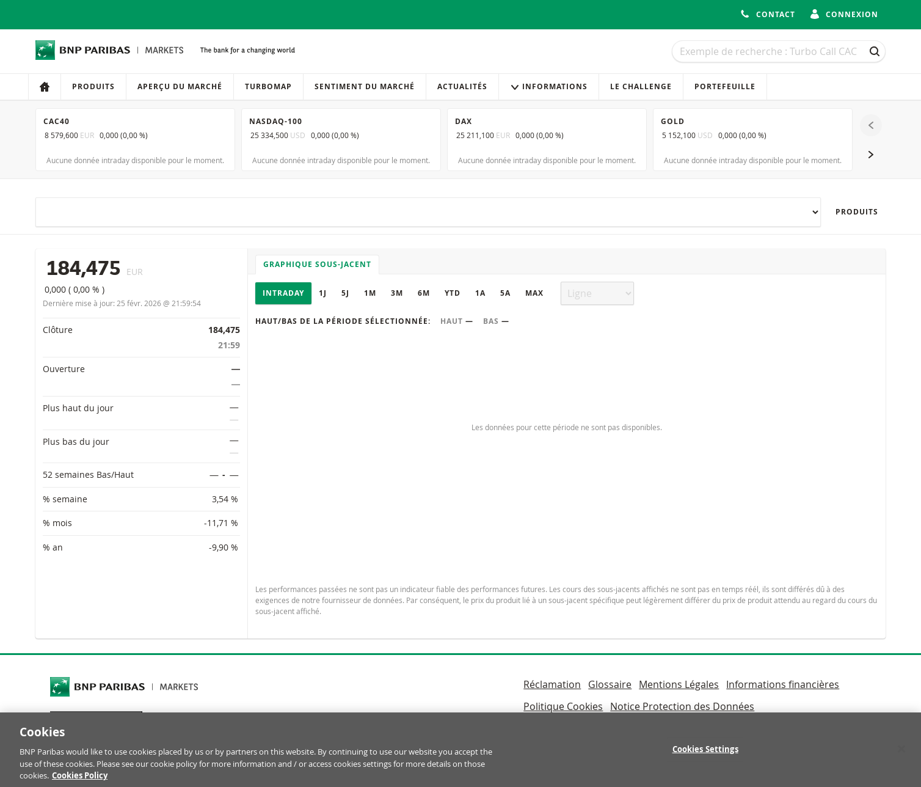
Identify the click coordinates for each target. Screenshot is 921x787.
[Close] (901, 754)
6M (424, 293)
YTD (452, 293)
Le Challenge (641, 86)
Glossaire (610, 684)
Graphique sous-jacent (317, 264)
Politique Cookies (563, 706)
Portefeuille (724, 86)
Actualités (462, 86)
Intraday (283, 293)
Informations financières (782, 684)
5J (345, 293)
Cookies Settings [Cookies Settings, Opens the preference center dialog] (705, 755)
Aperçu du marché (179, 86)
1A (480, 293)
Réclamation (552, 684)
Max (534, 293)
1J (323, 293)
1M (370, 293)
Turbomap (268, 86)
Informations (549, 86)
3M (397, 293)
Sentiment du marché (365, 86)
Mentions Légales (679, 684)
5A (505, 293)
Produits (93, 86)
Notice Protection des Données (682, 706)
